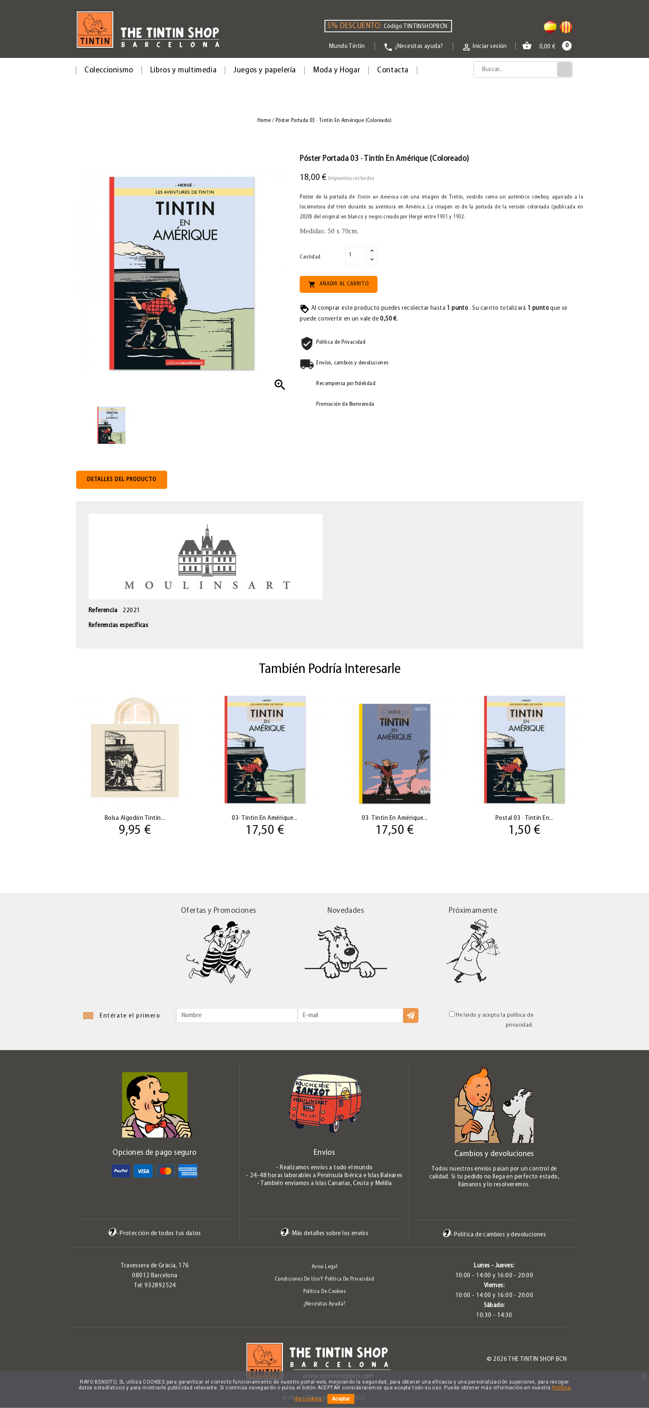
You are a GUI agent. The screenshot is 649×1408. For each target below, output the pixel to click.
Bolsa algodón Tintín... (135, 817)
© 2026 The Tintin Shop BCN (527, 1360)
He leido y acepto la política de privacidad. (491, 1020)
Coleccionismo (108, 70)
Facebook (76, 1362)
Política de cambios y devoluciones (494, 1235)
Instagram (117, 1362)
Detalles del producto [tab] (121, 480)
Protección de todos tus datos (154, 1234)
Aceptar (341, 1399)
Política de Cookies (324, 1292)
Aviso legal (324, 1267)
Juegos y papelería (264, 70)
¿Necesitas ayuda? (324, 1304)
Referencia (103, 610)
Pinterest (104, 1362)
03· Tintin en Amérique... (265, 817)
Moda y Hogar (336, 70)
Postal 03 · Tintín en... (524, 817)
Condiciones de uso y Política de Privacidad (324, 1280)
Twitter (90, 1362)
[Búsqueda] (523, 69)
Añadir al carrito (338, 285)
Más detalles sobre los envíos (324, 1234)
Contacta (393, 70)
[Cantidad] (355, 255)
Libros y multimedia (183, 70)
